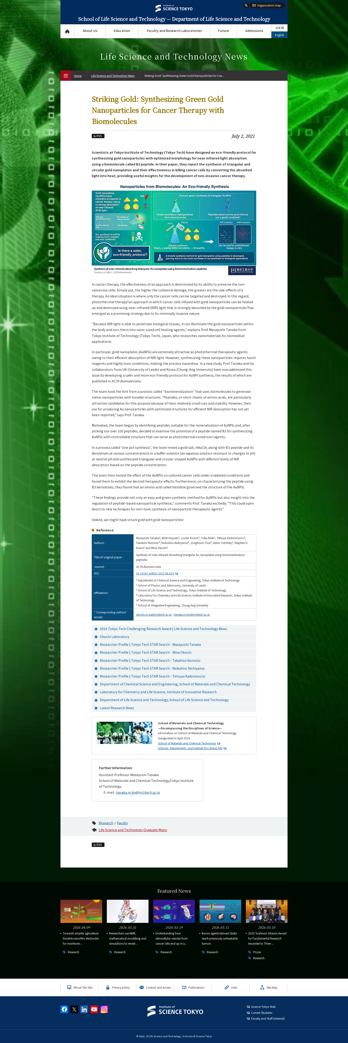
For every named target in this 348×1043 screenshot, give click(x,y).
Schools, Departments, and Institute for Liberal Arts (190, 748)
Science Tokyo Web (263, 1007)
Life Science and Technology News (113, 76)
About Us (90, 30)
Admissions (254, 30)
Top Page (67, 31)
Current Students (261, 1013)
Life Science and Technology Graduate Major (133, 830)
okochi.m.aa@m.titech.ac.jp (154, 614)
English (279, 35)
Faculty (122, 823)
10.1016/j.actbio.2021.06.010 (157, 573)
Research (106, 823)
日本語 (279, 28)
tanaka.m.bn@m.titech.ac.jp (192, 614)
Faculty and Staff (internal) (268, 1018)
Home (78, 76)
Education (122, 30)
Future (223, 30)
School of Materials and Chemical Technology (187, 743)
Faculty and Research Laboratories (174, 30)
